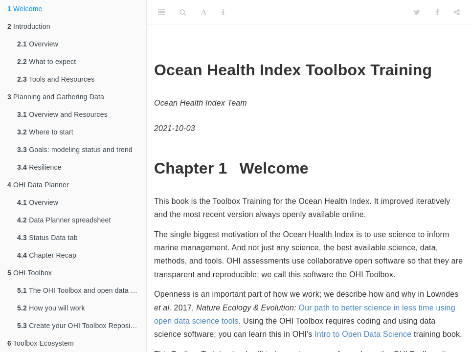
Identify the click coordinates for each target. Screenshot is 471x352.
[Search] (182, 12)
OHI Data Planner (38, 185)
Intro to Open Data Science (362, 334)
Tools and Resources (55, 79)
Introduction (28, 26)
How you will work (51, 308)
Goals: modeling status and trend (75, 150)
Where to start (45, 132)
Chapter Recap (46, 255)
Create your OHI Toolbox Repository (79, 326)
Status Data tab (47, 238)
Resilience (39, 167)
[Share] (457, 12)
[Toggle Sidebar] (161, 12)
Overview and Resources (62, 114)
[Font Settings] (203, 12)
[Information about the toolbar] (223, 12)
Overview (37, 44)
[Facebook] (437, 12)
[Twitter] (416, 12)
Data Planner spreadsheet (64, 220)
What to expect (46, 62)
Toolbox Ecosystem (40, 343)
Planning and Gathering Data (55, 97)
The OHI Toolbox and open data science (81, 290)
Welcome (25, 9)
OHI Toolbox (29, 273)
